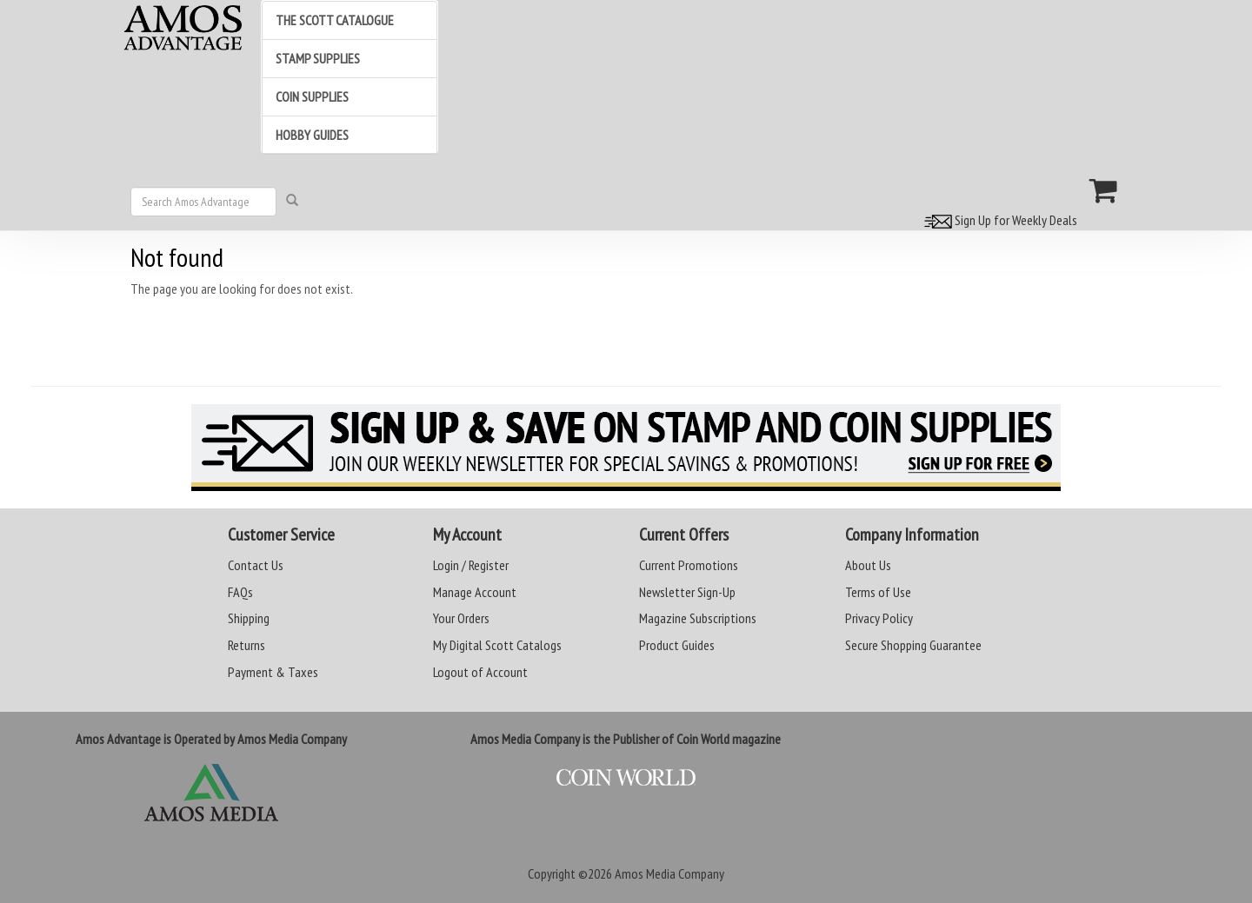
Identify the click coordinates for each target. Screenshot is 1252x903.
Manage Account (474, 592)
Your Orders (461, 618)
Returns (246, 645)
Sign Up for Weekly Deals (998, 220)
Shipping (249, 618)
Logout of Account (480, 672)
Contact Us (255, 565)
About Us (868, 565)
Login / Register (471, 565)
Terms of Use (878, 592)
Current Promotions (688, 565)
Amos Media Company (669, 873)
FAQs (240, 592)
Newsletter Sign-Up (687, 592)
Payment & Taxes (273, 672)
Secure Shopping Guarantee (913, 645)
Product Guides (677, 645)
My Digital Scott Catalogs (497, 645)
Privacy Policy (879, 618)
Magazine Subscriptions (697, 618)
